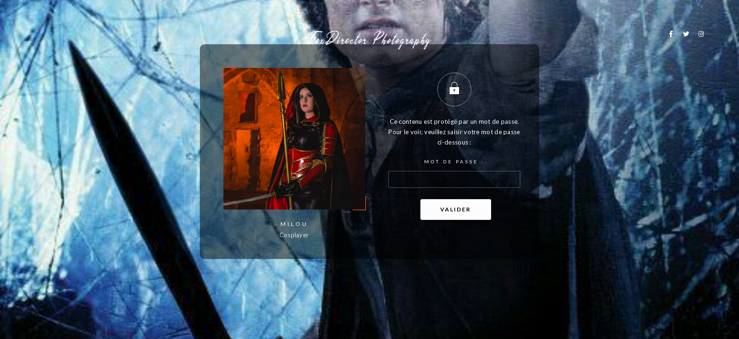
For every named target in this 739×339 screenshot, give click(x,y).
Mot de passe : (454, 173)
